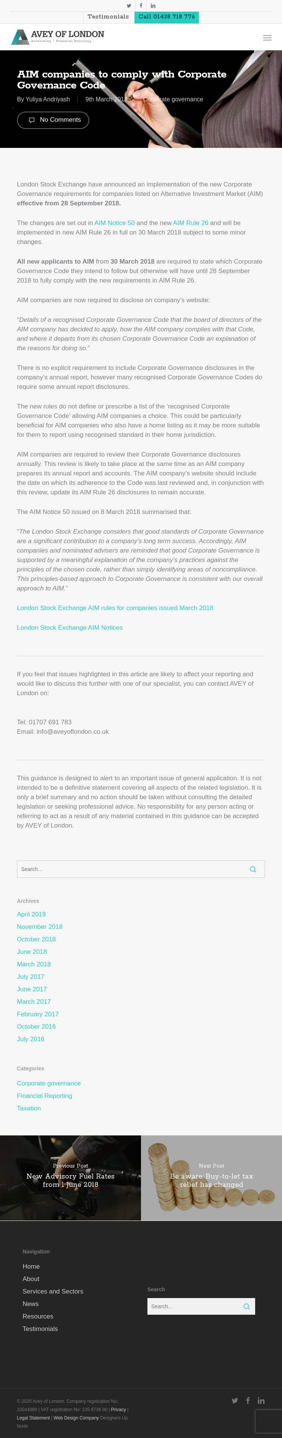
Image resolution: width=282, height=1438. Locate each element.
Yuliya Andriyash (48, 99)
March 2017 (34, 1001)
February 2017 (38, 1014)
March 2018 (34, 964)
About (31, 1279)
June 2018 (32, 951)
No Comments (53, 120)
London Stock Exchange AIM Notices (70, 627)
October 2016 (36, 1026)
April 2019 (31, 914)
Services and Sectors (53, 1291)
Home (31, 1266)
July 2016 (31, 1039)
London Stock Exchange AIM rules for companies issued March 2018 (115, 608)
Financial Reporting (44, 1095)
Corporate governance (173, 99)
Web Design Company (76, 1418)
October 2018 (36, 939)
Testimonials (40, 1328)
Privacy (118, 1409)
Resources (38, 1316)
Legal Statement (33, 1418)
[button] (267, 37)
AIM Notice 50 (115, 223)
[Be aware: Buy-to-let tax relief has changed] (211, 1178)
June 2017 (32, 989)
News (31, 1304)
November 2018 (40, 926)
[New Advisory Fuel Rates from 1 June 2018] (70, 1178)
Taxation (29, 1108)
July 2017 (31, 976)
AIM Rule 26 (191, 223)
